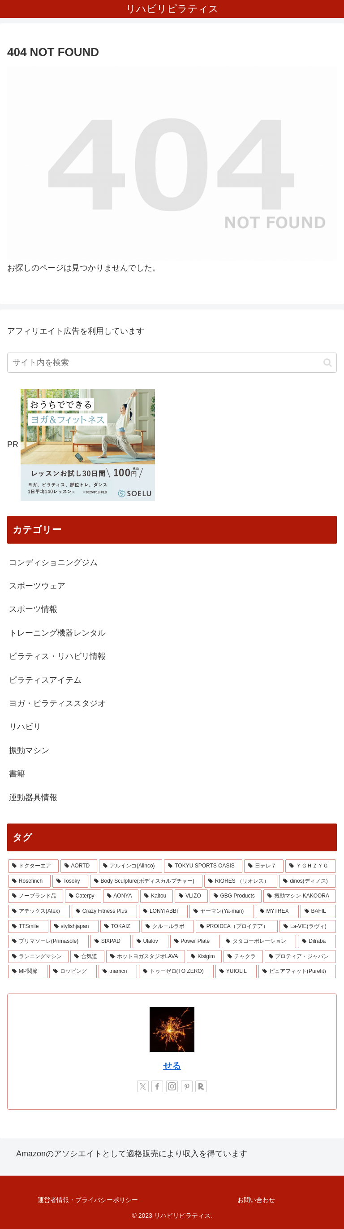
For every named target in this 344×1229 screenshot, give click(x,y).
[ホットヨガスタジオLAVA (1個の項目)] (145, 956)
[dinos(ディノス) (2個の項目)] (307, 881)
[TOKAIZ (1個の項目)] (120, 926)
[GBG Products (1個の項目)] (236, 896)
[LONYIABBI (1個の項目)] (163, 911)
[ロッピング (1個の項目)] (73, 971)
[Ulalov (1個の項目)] (150, 941)
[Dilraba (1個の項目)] (317, 941)
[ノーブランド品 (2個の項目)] (35, 896)
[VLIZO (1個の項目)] (191, 896)
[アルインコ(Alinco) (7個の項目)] (130, 866)
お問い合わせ (256, 1199)
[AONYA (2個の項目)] (121, 896)
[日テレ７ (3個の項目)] (264, 866)
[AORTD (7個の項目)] (78, 866)
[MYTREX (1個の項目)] (277, 911)
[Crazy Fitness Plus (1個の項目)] (104, 911)
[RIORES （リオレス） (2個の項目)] (240, 881)
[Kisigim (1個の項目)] (204, 956)
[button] (327, 362)
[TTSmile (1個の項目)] (28, 926)
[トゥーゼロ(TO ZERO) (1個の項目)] (176, 971)
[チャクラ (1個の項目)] (243, 956)
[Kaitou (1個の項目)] (156, 896)
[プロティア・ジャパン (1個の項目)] (300, 956)
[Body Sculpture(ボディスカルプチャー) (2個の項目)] (146, 881)
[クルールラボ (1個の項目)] (168, 926)
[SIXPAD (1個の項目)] (110, 941)
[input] (172, 363)
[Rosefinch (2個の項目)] (29, 881)
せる (172, 1066)
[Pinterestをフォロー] (187, 1086)
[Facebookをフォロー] (157, 1086)
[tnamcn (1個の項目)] (118, 971)
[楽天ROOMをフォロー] (201, 1086)
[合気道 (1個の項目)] (87, 956)
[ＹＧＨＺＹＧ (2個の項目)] (310, 866)
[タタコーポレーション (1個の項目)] (259, 941)
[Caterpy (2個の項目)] (83, 896)
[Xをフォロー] (143, 1086)
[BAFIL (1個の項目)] (318, 911)
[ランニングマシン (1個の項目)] (38, 956)
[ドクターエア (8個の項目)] (33, 866)
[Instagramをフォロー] (172, 1086)
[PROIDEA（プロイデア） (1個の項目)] (237, 926)
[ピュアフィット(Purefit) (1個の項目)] (297, 971)
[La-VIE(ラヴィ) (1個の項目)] (308, 926)
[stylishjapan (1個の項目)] (74, 926)
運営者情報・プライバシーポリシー (88, 1199)
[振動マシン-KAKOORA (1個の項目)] (299, 896)
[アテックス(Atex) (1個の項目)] (39, 911)
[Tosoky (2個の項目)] (70, 881)
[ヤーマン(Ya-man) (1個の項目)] (221, 911)
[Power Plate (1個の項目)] (195, 941)
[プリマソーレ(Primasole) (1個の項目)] (48, 941)
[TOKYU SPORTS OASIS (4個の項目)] (203, 866)
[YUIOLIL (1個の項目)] (236, 971)
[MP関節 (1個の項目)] (27, 971)
